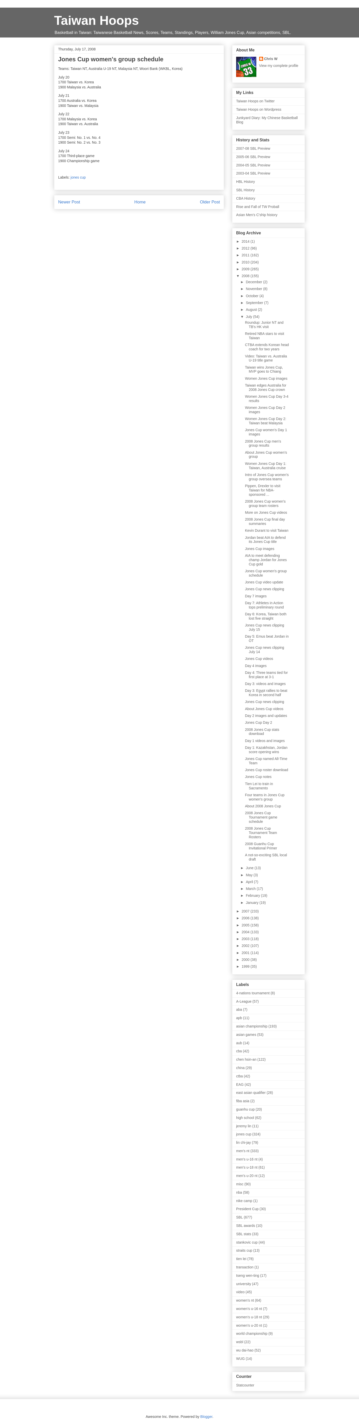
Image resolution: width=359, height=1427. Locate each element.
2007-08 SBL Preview (253, 148)
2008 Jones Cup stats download (262, 732)
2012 (246, 248)
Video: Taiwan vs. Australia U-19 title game (266, 358)
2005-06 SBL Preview (253, 157)
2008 (246, 276)
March (251, 889)
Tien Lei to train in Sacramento (259, 786)
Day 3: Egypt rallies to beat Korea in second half (266, 693)
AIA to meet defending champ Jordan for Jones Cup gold (266, 560)
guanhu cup (245, 1109)
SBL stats (243, 1234)
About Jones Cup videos (264, 709)
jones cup (78, 177)
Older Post (210, 202)
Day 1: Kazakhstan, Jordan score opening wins (266, 750)
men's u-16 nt (246, 1159)
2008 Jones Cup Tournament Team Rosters (261, 832)
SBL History (245, 190)
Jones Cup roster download (266, 770)
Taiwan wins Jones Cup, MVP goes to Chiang (264, 369)
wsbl (239, 1342)
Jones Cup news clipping (264, 589)
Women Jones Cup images (266, 378)
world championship (251, 1333)
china (240, 1068)
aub (239, 1043)
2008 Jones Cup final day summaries (265, 521)
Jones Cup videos (259, 659)
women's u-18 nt (249, 1317)
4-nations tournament (253, 993)
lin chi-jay (243, 1142)
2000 (246, 960)
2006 (246, 918)
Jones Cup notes (258, 777)
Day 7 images (256, 596)
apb (239, 1018)
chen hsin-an (246, 1059)
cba (239, 1051)
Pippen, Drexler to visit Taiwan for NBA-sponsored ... (262, 490)
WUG (240, 1359)
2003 (246, 939)
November (254, 289)
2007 (246, 911)
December (254, 282)
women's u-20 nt (249, 1325)
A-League (244, 1001)
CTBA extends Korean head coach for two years (267, 347)
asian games (246, 1035)
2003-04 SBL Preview (253, 173)
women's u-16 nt (249, 1309)
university (243, 1284)
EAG (240, 1084)
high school (245, 1118)
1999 (246, 966)
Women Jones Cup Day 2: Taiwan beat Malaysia (265, 421)
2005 (246, 925)
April (250, 882)
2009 (246, 269)
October (252, 296)
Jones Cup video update (264, 582)
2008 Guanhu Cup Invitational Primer (261, 846)
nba (239, 1192)
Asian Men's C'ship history (256, 215)
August (252, 310)
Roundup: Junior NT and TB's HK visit (264, 324)
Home (140, 202)
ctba (239, 1076)
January (252, 903)
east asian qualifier (251, 1093)
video (240, 1292)
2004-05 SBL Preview (253, 165)
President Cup (247, 1209)
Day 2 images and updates (266, 716)
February (253, 895)
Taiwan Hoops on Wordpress (258, 109)
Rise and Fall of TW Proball (257, 207)
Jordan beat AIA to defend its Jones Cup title (265, 540)
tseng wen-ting (247, 1275)
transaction (244, 1267)
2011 (246, 255)
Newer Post (69, 202)
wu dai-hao (245, 1350)
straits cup (244, 1250)
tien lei (241, 1259)
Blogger (206, 1417)
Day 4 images (256, 666)
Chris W (271, 59)
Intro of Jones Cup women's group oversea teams (267, 477)
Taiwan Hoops (96, 20)
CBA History (245, 198)
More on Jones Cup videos (266, 512)
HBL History (245, 182)
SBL (239, 1217)
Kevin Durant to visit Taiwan (266, 530)
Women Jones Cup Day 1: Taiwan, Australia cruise (265, 466)
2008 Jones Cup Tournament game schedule (261, 817)
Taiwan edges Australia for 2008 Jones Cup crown (265, 387)
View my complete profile (278, 66)
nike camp (244, 1201)
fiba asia (242, 1101)
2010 (246, 262)
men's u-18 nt (246, 1167)
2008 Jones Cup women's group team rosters (265, 503)
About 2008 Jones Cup (263, 806)
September (255, 303)
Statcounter (245, 1385)
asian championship (251, 1026)
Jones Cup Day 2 (258, 722)
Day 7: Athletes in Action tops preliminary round (264, 605)
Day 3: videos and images (265, 684)
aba (239, 1009)
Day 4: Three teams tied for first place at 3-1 (266, 675)
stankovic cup (247, 1242)
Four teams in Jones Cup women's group (264, 797)
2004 (246, 932)
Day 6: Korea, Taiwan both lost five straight (265, 616)
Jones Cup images (259, 549)
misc (239, 1184)
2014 (246, 241)
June (250, 868)
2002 (246, 946)
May (249, 875)
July (249, 317)
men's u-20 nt (246, 1176)
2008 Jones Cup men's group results (263, 443)
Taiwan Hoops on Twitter (255, 101)
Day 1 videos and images (265, 741)
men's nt (242, 1151)
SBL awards (245, 1226)
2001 (246, 953)
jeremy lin (243, 1126)
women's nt (245, 1300)
